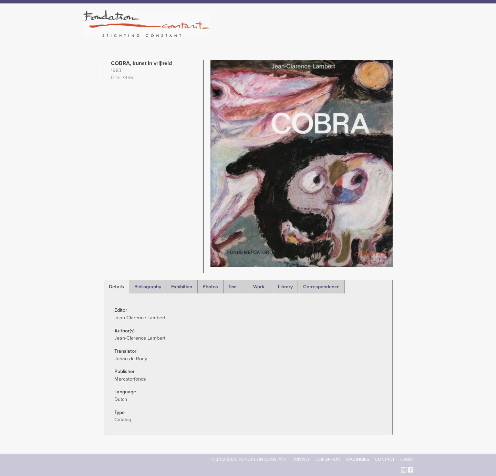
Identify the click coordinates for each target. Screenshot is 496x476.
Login (406, 459)
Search (409, 33)
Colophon (328, 459)
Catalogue (337, 34)
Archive (364, 34)
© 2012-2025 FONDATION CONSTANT (249, 459)
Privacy (301, 459)
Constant (308, 34)
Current (390, 34)
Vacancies (357, 459)
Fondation (278, 34)
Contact (385, 459)
